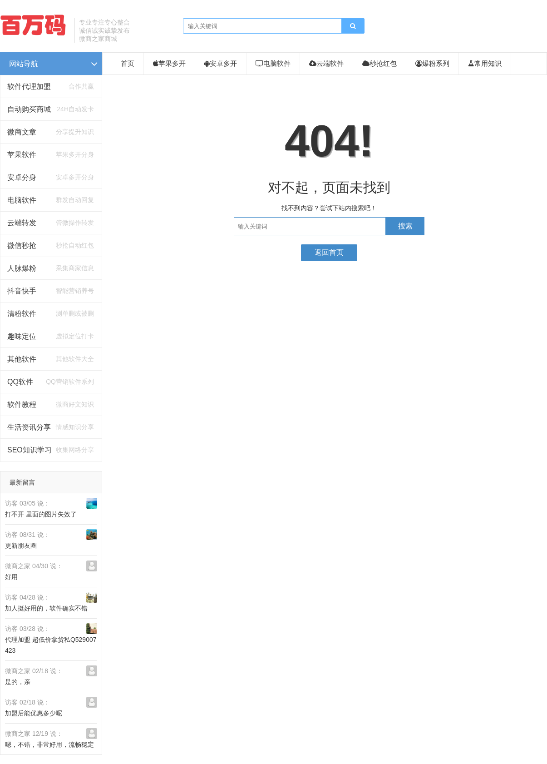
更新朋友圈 (21, 545)
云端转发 (21, 223)
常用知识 (485, 63)
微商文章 (21, 132)
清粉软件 (21, 314)
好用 (11, 576)
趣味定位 (21, 336)
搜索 (405, 226)
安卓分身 (21, 177)
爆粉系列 (432, 63)
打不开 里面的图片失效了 (41, 514)
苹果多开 (169, 63)
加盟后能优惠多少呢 (33, 713)
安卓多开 (220, 63)
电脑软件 (21, 200)
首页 (127, 63)
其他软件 (21, 359)
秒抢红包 (379, 63)
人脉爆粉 (21, 268)
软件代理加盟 (29, 86)
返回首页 (329, 252)
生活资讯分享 (29, 427)
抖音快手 (21, 291)
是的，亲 (17, 681)
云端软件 (326, 63)
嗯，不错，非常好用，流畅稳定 (49, 744)
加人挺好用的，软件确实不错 (46, 608)
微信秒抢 (21, 245)
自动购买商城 (29, 109)
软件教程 (21, 404)
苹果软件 (21, 155)
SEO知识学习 (29, 450)
